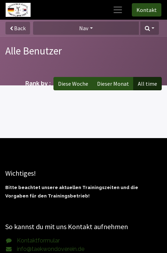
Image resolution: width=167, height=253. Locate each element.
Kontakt (146, 9)
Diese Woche (73, 83)
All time (147, 83)
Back (18, 28)
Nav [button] (83, 28)
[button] (149, 28)
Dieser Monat (113, 83)
